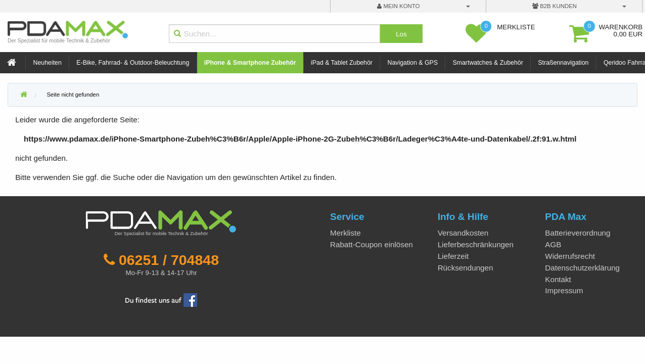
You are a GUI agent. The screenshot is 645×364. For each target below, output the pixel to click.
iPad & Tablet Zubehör (342, 62)
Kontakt (558, 279)
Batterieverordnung (577, 233)
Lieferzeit (453, 256)
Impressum (564, 290)
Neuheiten (47, 62)
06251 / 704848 (169, 260)
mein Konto (398, 6)
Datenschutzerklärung (582, 267)
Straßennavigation (563, 62)
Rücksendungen (465, 267)
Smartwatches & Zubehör (487, 62)
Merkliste (345, 233)
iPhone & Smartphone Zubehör (250, 62)
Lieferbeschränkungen (476, 244)
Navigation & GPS (412, 62)
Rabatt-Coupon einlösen (371, 244)
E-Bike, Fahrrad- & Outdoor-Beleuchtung (132, 62)
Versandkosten (463, 233)
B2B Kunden (554, 6)
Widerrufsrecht (570, 256)
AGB (553, 244)
